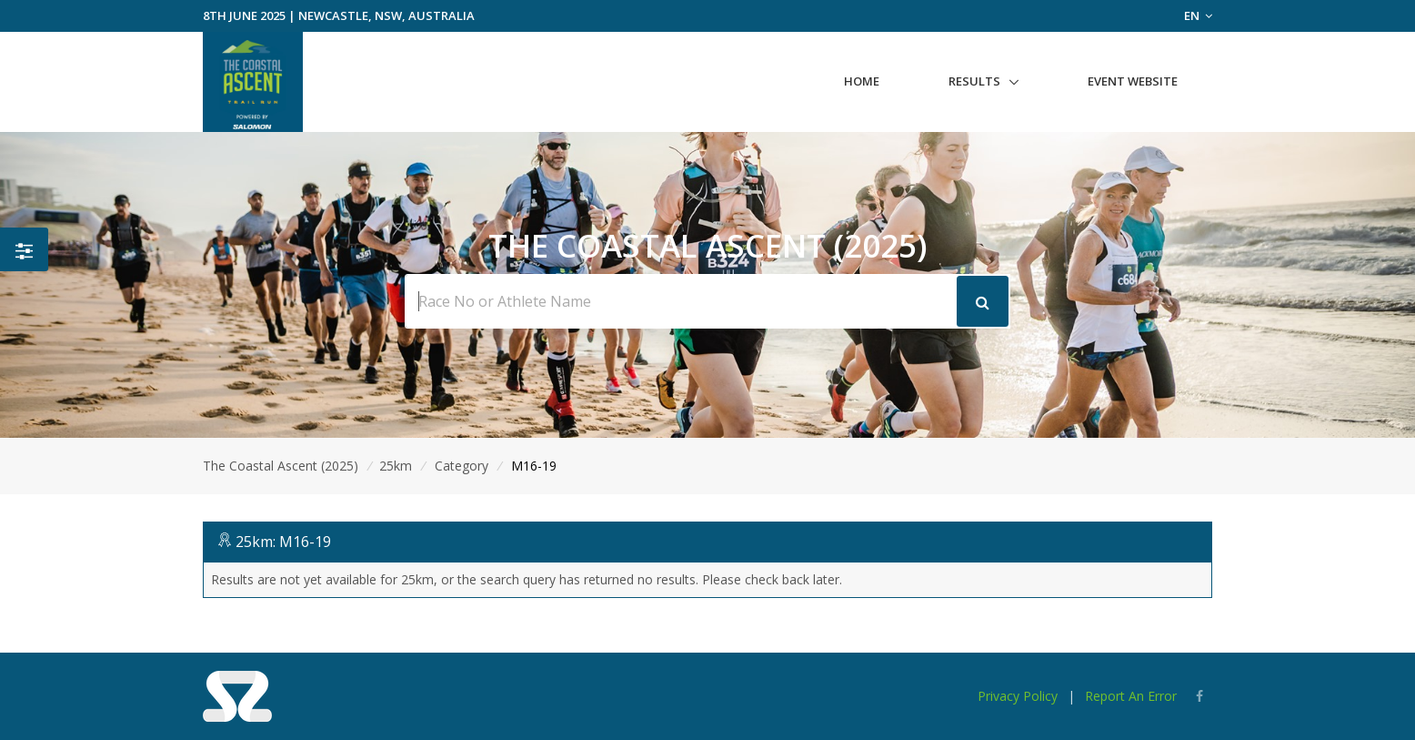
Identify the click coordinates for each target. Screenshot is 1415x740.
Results (974, 81)
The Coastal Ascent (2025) (280, 465)
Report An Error (1131, 696)
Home (861, 81)
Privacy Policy (1018, 696)
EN (1198, 15)
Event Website (1133, 81)
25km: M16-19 (283, 542)
